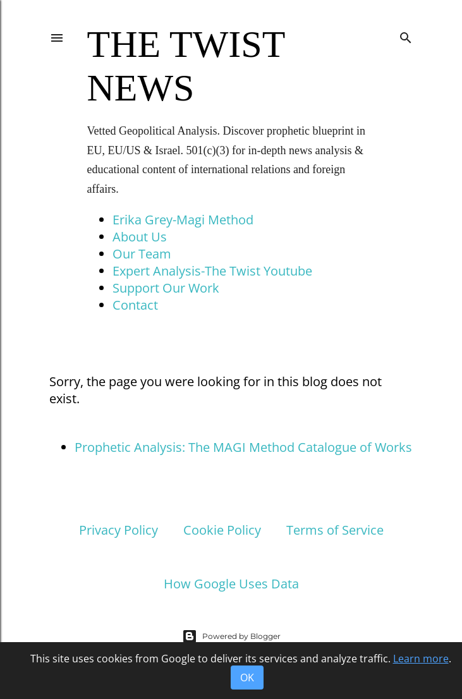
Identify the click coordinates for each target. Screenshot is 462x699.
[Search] (405, 35)
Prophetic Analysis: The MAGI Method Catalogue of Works (243, 447)
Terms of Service (335, 529)
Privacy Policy (118, 529)
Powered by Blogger (231, 636)
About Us (139, 236)
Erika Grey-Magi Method (182, 219)
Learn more (421, 659)
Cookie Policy (222, 529)
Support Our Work (165, 287)
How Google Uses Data (231, 583)
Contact (135, 304)
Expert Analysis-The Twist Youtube (212, 270)
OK (247, 677)
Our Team (141, 253)
